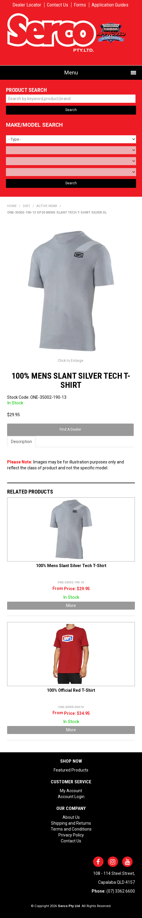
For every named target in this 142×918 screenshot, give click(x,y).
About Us (71, 817)
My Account (71, 790)
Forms (80, 4)
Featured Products (71, 770)
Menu (71, 72)
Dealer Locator (26, 4)
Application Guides (110, 4)
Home (12, 206)
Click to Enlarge (70, 361)
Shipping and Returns (71, 823)
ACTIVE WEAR (46, 206)
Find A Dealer (70, 429)
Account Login (71, 796)
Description (21, 441)
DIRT (26, 206)
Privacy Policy (71, 835)
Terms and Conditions (71, 829)
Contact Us (57, 4)
